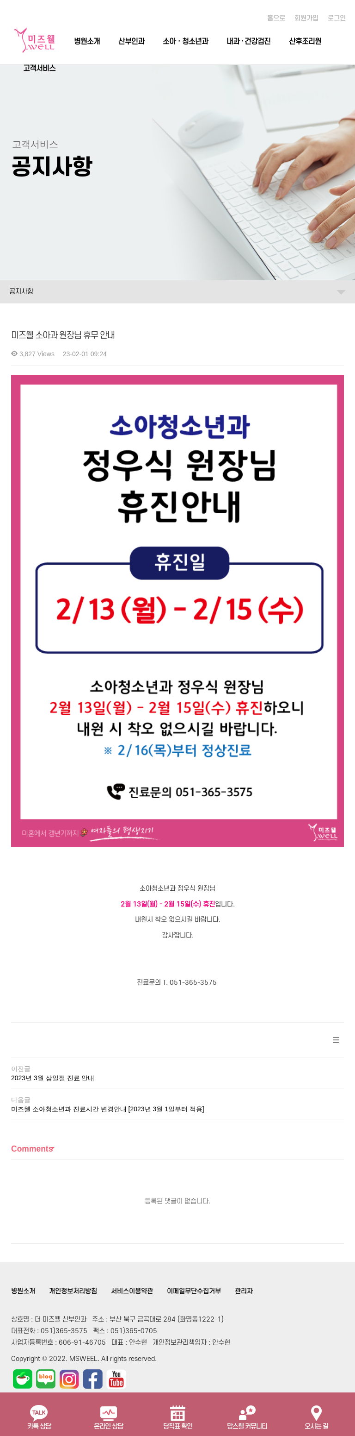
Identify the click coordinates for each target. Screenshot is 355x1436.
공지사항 (21, 292)
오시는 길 (316, 1413)
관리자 (244, 1209)
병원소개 (87, 42)
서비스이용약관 (132, 1209)
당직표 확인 (177, 1413)
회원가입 (306, 18)
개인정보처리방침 (73, 1209)
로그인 (337, 18)
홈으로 (276, 18)
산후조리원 (305, 42)
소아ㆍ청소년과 (185, 42)
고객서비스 (39, 68)
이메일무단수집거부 (194, 1209)
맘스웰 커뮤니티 (247, 1413)
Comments (32, 1066)
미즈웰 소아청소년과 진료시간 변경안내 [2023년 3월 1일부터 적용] (107, 1027)
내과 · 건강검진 (248, 42)
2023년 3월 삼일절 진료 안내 (53, 996)
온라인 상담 (108, 1413)
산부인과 (131, 42)
